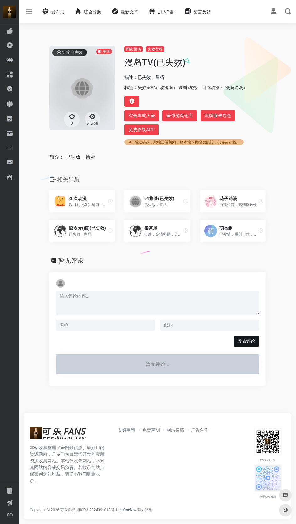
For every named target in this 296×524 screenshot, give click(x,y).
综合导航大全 (142, 115)
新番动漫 (187, 87)
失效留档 (155, 49)
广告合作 (200, 430)
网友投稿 (133, 49)
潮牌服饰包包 (218, 115)
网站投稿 (175, 430)
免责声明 (151, 430)
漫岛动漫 (234, 87)
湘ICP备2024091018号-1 (97, 510)
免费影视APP (142, 129)
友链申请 (126, 430)
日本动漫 (211, 87)
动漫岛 (166, 87)
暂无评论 (70, 260)
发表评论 (246, 341)
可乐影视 (67, 510)
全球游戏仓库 (179, 115)
